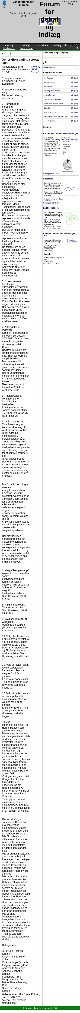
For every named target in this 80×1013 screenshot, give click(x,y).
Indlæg (57, 45)
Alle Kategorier (49, 78)
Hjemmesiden (48, 86)
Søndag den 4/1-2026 (61, 153)
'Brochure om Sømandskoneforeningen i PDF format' (69, 139)
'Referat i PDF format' (35, 69)
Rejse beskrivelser (50, 112)
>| (10, 53)
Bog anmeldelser (50, 82)
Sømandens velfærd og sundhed (55, 116)
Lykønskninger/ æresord (52, 99)
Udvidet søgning (49, 67)
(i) (12, 45)
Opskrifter (47, 108)
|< (3, 53)
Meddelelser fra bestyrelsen (53, 104)
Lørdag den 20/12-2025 (61, 218)
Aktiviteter (43, 45)
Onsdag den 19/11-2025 (61, 248)
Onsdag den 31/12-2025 (61, 191)
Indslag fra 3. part (50, 95)
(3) (72, 78)
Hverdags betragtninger (52, 91)
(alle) (76, 78)
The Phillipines (49, 121)
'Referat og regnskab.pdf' (72, 241)
